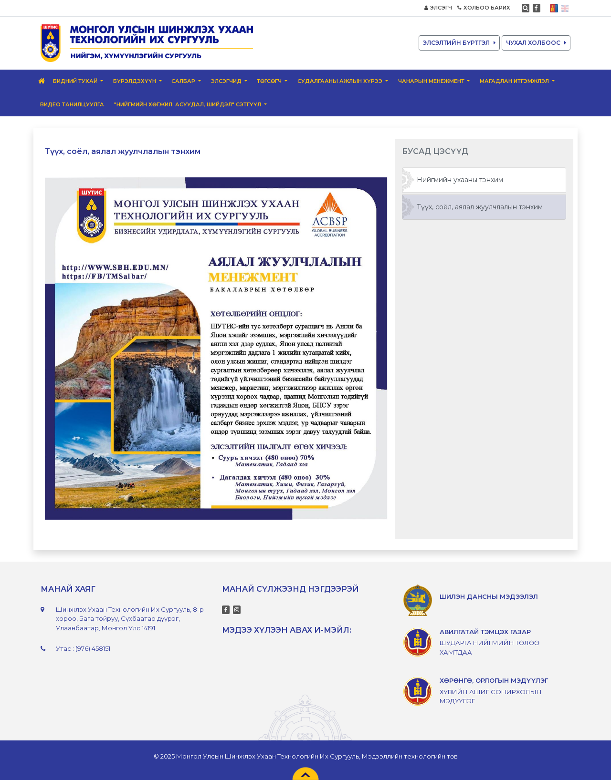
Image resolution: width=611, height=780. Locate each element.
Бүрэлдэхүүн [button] (135, 81)
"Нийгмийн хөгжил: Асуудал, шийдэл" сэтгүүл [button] (188, 104)
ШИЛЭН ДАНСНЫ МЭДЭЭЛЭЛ (489, 596)
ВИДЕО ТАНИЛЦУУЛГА (72, 104)
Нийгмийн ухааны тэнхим (460, 179)
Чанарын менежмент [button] (432, 81)
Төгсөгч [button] (270, 81)
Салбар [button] (184, 81)
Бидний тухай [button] (76, 81)
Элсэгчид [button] (227, 81)
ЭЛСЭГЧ (438, 7)
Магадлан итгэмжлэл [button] (515, 81)
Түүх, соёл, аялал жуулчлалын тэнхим (480, 207)
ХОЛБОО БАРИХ (483, 7)
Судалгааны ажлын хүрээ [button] (340, 81)
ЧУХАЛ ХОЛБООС (536, 42)
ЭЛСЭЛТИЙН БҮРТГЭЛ (459, 42)
